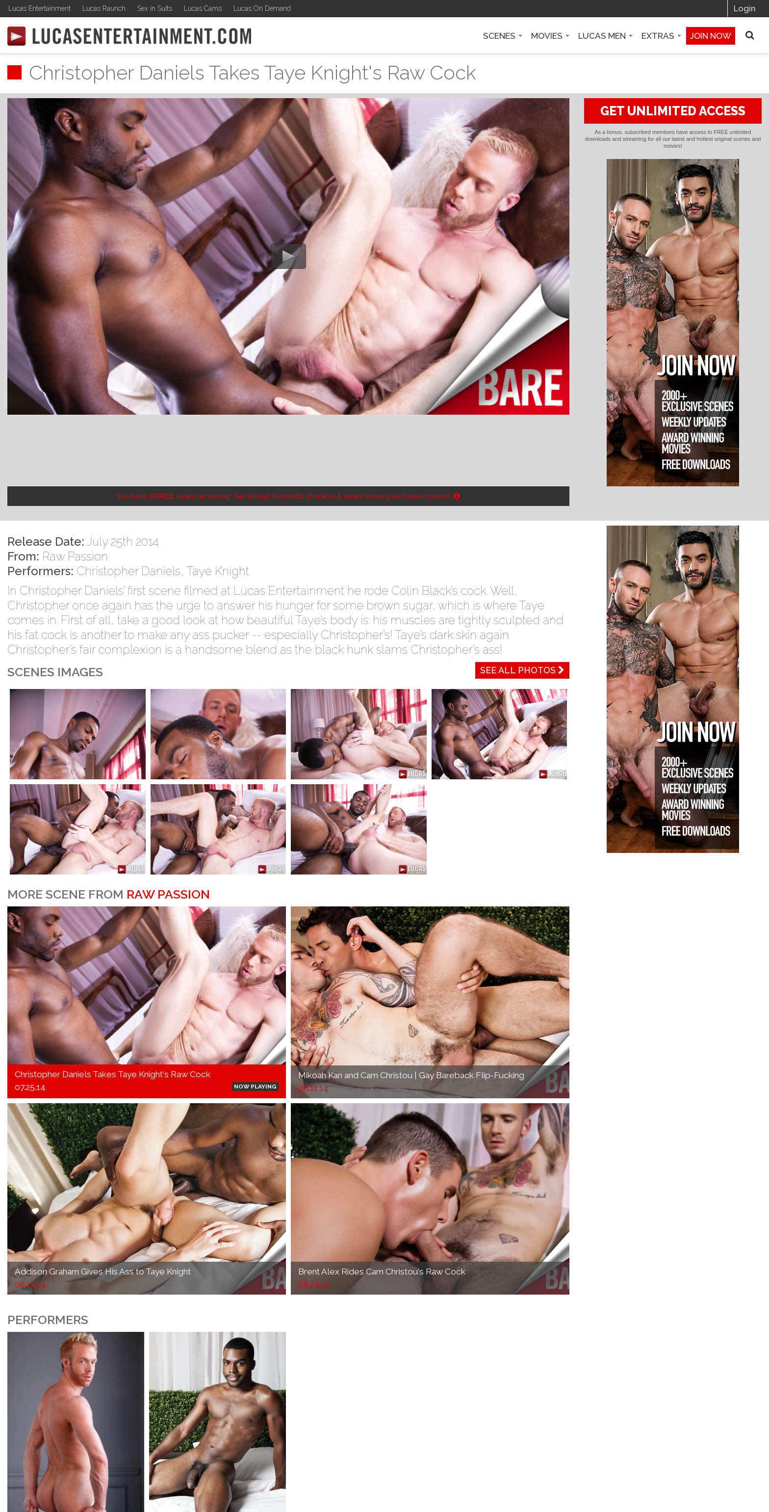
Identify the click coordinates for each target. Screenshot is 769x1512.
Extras (661, 36)
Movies (550, 36)
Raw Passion (75, 556)
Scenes (502, 36)
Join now (710, 36)
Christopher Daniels (128, 571)
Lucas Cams (203, 8)
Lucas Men (605, 36)
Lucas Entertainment (39, 8)
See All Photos (522, 670)
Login (745, 8)
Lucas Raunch (104, 8)
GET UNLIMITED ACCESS (672, 111)
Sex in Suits (154, 8)
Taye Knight (217, 571)
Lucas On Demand (262, 8)
